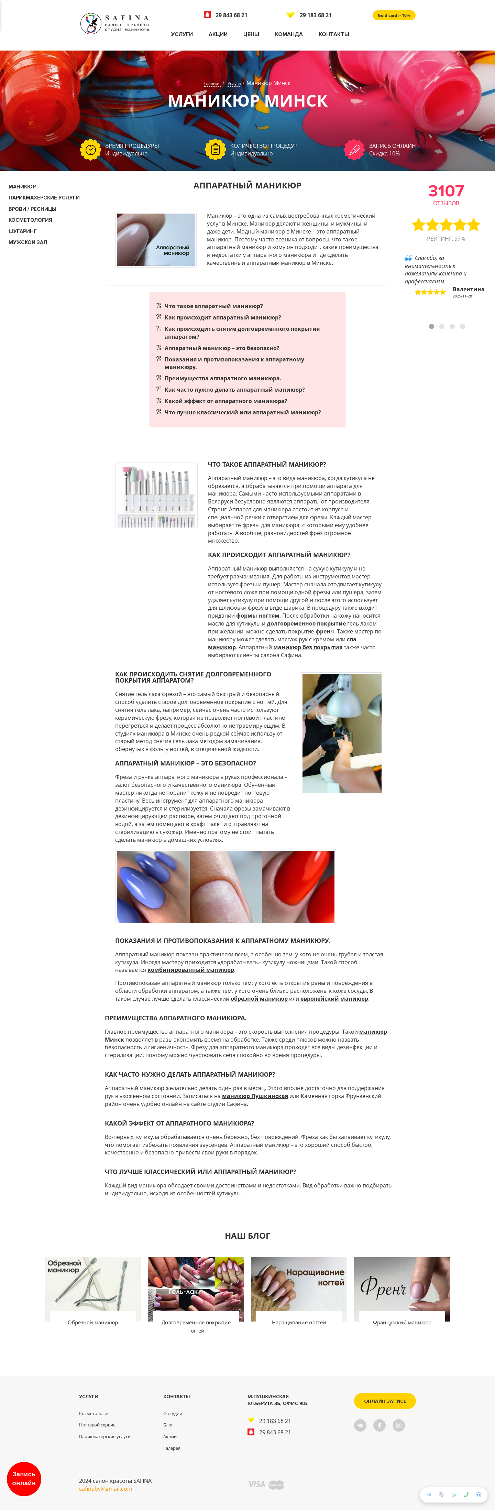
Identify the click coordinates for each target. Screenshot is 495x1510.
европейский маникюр (334, 998)
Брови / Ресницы (32, 209)
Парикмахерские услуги (44, 198)
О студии (172, 1413)
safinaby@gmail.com (105, 1488)
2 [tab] (442, 327)
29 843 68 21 (226, 15)
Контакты (334, 34)
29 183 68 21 (309, 15)
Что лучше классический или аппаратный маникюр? (243, 412)
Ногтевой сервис (97, 1425)
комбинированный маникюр (190, 970)
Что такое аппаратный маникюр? (214, 306)
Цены (251, 34)
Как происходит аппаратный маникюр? (223, 317)
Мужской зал (28, 242)
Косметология (94, 1413)
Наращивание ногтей (299, 1322)
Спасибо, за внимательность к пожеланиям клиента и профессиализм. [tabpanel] (445, 276)
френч (325, 631)
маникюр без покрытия (307, 647)
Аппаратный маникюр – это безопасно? (222, 348)
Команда (289, 34)
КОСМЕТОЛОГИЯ (30, 220)
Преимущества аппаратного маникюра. (223, 378)
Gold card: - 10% (394, 15)
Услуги (182, 34)
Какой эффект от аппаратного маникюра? (226, 401)
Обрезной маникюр (93, 1322)
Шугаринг (23, 231)
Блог (168, 1425)
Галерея (171, 1448)
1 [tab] (432, 327)
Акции (218, 34)
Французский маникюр (402, 1322)
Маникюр (22, 187)
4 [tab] (463, 327)
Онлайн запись (385, 1401)
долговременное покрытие (306, 623)
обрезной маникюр (259, 998)
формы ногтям (257, 615)
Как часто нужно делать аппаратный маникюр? (235, 389)
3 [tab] (453, 327)
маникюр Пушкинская (255, 1096)
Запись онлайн (24, 1479)
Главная (212, 83)
